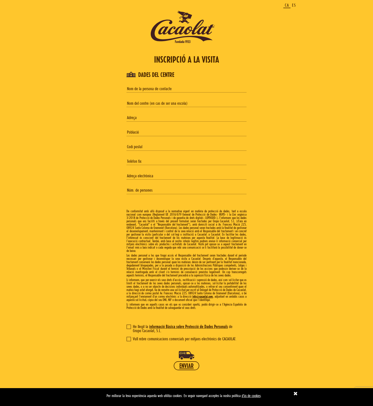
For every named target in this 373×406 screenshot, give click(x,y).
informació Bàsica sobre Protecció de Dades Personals (188, 326)
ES (294, 5)
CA (287, 5)
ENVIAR (186, 365)
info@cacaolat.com (202, 296)
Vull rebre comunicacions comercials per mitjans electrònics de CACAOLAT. (181, 339)
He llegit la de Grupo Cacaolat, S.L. (179, 328)
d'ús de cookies (251, 395)
